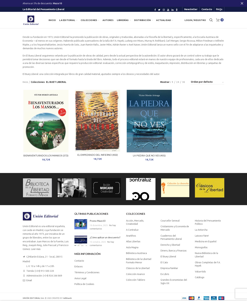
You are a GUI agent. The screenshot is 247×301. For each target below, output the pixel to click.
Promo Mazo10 (97, 220)
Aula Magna (132, 247)
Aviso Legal (80, 278)
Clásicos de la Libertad (138, 268)
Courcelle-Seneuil (170, 220)
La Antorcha (201, 229)
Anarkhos (131, 235)
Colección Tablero (135, 280)
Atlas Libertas (133, 241)
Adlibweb (67, 298)
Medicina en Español (206, 241)
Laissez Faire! (202, 235)
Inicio (25, 82)
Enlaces (78, 266)
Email (29, 280)
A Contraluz (132, 229)
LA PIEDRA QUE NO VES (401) (149, 155)
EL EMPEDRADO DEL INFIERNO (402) (97, 154)
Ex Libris (165, 274)
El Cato (164, 262)
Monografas (201, 247)
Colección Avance (135, 274)
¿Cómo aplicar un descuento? (105, 237)
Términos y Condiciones (86, 272)
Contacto (79, 260)
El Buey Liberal (168, 256)
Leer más (36, 249)
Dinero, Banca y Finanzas (174, 250)
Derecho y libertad (170, 245)
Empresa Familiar (169, 268)
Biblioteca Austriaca (136, 253)
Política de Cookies (84, 284)
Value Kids (200, 271)
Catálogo (199, 277)
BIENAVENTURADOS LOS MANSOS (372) (46, 155)
